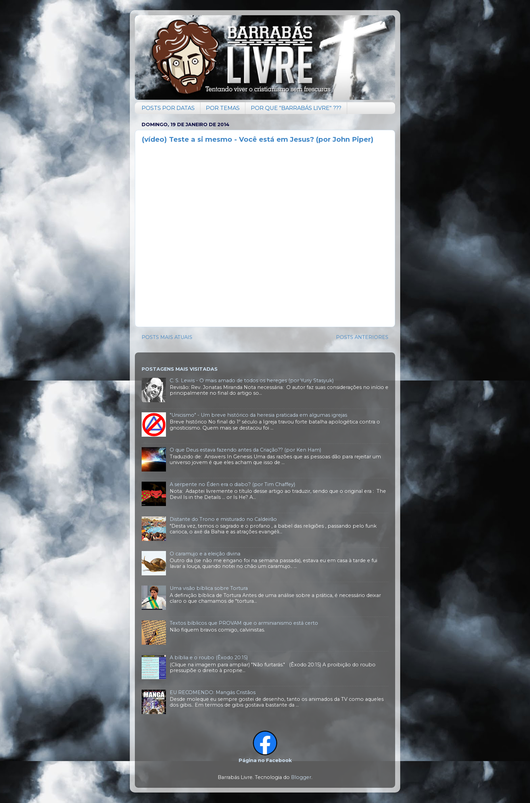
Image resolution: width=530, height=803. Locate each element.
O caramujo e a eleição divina (205, 554)
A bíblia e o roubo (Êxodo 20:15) (209, 658)
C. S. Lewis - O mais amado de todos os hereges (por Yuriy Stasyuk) (252, 380)
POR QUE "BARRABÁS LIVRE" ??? (296, 108)
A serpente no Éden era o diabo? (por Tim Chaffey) (232, 484)
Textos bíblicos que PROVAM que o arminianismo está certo (244, 623)
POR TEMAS (223, 108)
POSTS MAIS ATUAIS (167, 337)
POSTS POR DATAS (168, 108)
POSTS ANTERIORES (362, 337)
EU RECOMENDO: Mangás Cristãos (213, 692)
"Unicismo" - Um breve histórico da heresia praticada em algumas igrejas (258, 415)
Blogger (301, 777)
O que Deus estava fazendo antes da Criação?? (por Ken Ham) (245, 450)
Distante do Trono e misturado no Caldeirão (223, 519)
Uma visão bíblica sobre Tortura (209, 588)
